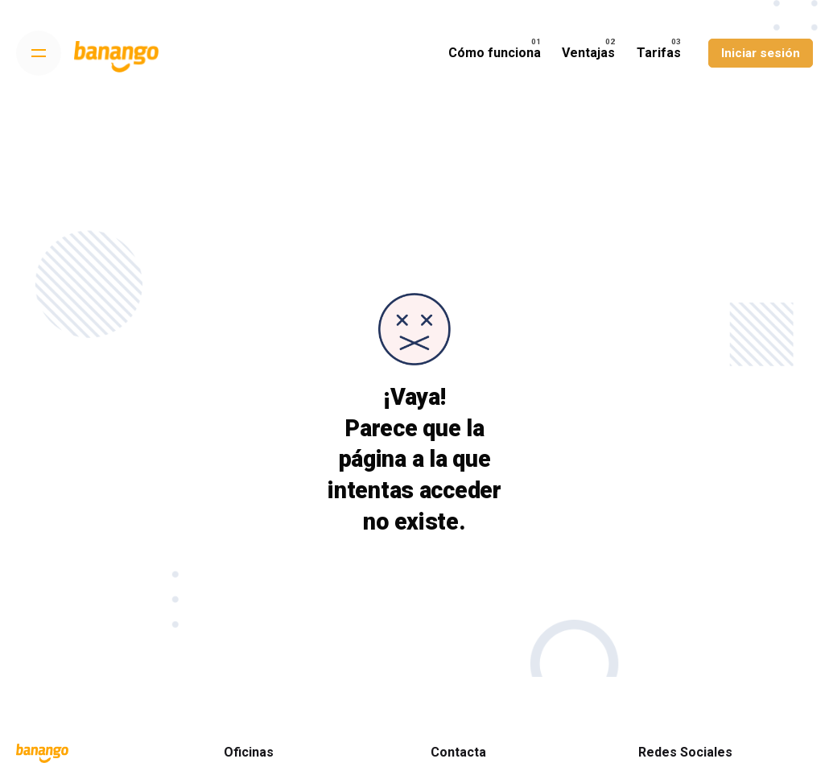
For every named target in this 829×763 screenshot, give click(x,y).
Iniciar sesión (760, 53)
